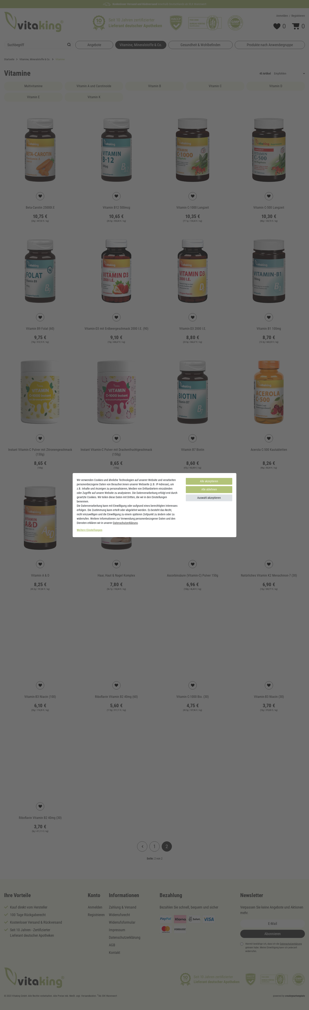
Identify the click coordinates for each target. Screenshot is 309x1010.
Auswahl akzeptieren (209, 497)
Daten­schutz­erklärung (125, 522)
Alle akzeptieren (209, 481)
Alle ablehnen (209, 489)
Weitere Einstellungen (89, 530)
